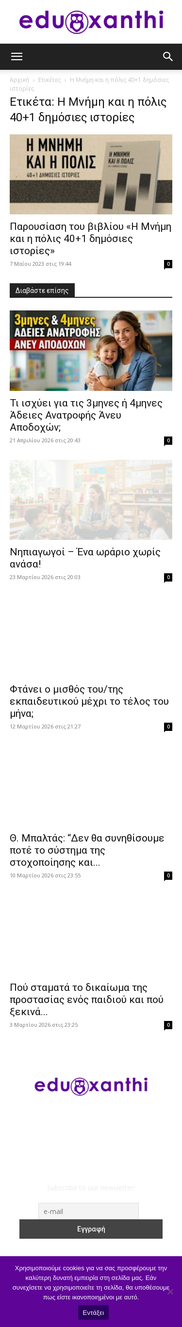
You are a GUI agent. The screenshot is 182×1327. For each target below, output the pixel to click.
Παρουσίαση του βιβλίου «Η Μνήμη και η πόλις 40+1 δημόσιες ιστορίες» (90, 239)
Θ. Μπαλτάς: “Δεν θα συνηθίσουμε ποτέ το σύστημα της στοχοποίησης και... (87, 850)
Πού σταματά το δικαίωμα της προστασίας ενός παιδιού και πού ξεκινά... (87, 1000)
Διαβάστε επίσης (42, 290)
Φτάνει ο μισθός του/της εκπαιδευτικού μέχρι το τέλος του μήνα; (89, 701)
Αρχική (19, 80)
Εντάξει (93, 1312)
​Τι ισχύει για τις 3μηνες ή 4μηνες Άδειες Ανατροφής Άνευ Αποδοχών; (86, 415)
